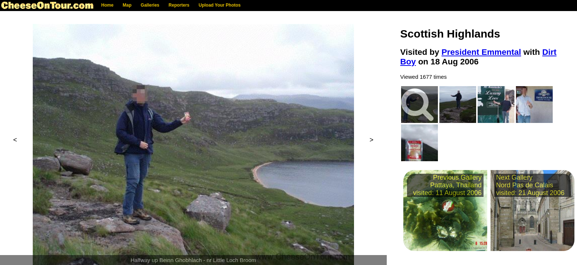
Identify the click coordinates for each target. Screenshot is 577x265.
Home (107, 5)
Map (127, 5)
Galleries (150, 5)
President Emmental (481, 52)
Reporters (179, 5)
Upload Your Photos (220, 5)
